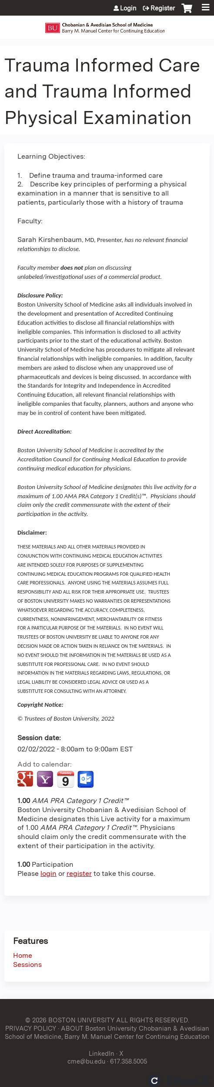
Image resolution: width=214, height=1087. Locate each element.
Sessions (27, 964)
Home (22, 955)
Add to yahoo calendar (46, 779)
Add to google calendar (26, 779)
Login (128, 8)
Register (162, 8)
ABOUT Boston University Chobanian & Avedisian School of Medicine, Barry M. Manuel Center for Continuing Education (107, 1032)
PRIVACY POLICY (30, 1028)
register (79, 873)
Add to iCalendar (65, 779)
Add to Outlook (86, 779)
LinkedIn (101, 1053)
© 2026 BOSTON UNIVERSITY (69, 1020)
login (48, 873)
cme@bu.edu (86, 1061)
